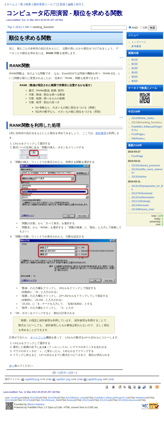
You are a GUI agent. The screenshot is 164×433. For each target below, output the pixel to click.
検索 (28, 4)
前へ (56, 372)
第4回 (134, 72)
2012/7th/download (141, 193)
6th (27, 27)
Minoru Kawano (36, 404)
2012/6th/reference (128, 400)
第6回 (134, 81)
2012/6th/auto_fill (49, 400)
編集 (70, 4)
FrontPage (138, 134)
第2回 (134, 64)
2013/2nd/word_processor (145, 165)
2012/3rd (27, 400)
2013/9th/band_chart (142, 209)
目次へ (65, 372)
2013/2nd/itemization (142, 197)
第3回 (134, 68)
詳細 (49, 379)
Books (70, 400)
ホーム (10, 4)
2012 (18, 27)
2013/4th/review (140, 205)
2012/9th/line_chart (142, 118)
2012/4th (9, 400)
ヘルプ (51, 4)
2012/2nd (105, 400)
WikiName (138, 138)
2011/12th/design (140, 201)
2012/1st (86, 400)
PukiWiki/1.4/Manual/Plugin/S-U (110, 397)
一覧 (20, 4)
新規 (62, 4)
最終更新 (39, 4)
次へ (11, 365)
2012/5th (52, 397)
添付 (78, 4)
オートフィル (38, 337)
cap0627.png (61, 379)
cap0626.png (92, 379)
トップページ (138, 42)
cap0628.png (30, 379)
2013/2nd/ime (138, 176)
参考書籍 (136, 46)
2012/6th (34, 397)
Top (9, 27)
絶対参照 (101, 133)
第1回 (134, 59)
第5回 (134, 76)
